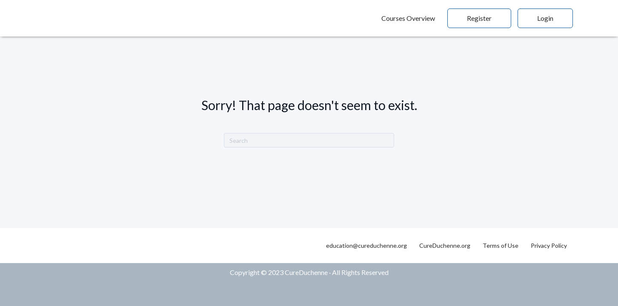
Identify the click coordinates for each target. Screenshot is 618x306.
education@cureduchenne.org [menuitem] (366, 245)
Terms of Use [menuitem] (500, 245)
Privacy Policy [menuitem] (549, 245)
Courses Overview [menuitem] (408, 18)
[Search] (309, 140)
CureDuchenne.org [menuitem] (444, 245)
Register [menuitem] (479, 18)
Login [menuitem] (545, 18)
